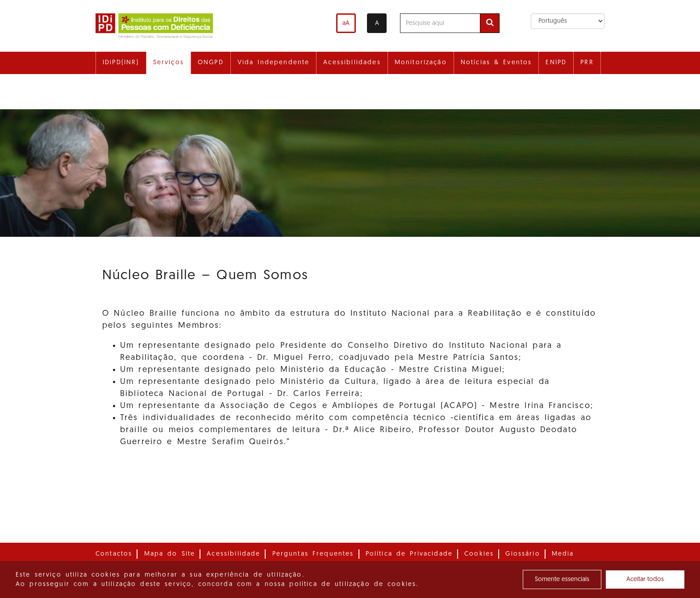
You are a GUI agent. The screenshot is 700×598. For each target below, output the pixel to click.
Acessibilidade (233, 554)
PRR (586, 62)
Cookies (479, 554)
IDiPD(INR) (121, 62)
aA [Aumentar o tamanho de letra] (346, 23)
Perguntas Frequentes (313, 554)
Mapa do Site (170, 554)
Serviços (168, 62)
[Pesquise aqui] (440, 23)
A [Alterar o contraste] (377, 23)
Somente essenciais (562, 579)
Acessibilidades (351, 62)
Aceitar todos (645, 579)
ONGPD (211, 62)
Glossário (522, 554)
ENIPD (556, 62)
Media (563, 554)
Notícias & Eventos (496, 62)
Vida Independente (274, 62)
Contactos (114, 554)
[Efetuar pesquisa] (490, 23)
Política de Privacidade (409, 554)
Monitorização (421, 62)
